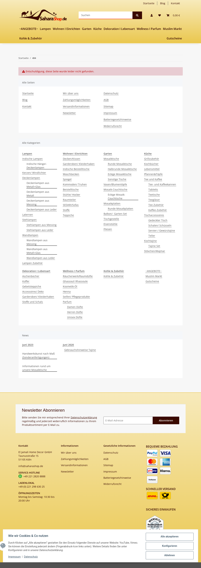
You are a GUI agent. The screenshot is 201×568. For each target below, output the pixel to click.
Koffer (25, 281)
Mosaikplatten (112, 203)
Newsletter (69, 113)
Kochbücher (151, 164)
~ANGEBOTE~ (154, 271)
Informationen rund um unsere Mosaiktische (36, 368)
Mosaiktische (111, 158)
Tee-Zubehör (156, 205)
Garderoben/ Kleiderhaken (79, 164)
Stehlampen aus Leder (40, 230)
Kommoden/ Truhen (75, 184)
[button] (151, 15)
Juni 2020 (68, 344)
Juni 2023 (27, 344)
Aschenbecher (30, 276)
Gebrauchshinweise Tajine (80, 350)
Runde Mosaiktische (120, 164)
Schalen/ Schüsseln (159, 225)
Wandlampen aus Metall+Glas (37, 250)
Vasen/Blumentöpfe (115, 184)
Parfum (67, 301)
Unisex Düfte (74, 317)
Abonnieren (166, 420)
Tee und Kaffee (153, 179)
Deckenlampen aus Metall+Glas (38, 184)
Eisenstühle (110, 224)
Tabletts (153, 189)
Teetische (154, 194)
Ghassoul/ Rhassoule (75, 281)
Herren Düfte (75, 312)
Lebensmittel (152, 169)
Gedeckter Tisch (157, 220)
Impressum (110, 113)
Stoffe (66, 210)
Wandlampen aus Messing (37, 242)
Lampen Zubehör (32, 263)
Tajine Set (154, 246)
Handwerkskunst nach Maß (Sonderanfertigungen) (38, 355)
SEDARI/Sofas (71, 205)
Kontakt (175, 3)
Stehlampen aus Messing (41, 225)
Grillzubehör (151, 158)
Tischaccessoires (154, 215)
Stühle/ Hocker (71, 194)
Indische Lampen (32, 158)
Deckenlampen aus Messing (38, 202)
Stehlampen (29, 219)
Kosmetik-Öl (70, 286)
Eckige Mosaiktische (119, 174)
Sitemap (108, 106)
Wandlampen (30, 235)
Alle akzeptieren (169, 537)
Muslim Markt (154, 276)
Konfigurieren (169, 546)
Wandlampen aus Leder (41, 258)
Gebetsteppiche (31, 286)
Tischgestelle (111, 219)
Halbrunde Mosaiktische (122, 169)
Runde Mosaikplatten (120, 208)
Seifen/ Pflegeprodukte (76, 296)
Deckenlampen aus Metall (38, 193)
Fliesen (108, 229)
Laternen (27, 214)
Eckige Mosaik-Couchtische (116, 196)
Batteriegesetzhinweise (117, 119)
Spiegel (67, 179)
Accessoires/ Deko (33, 291)
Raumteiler (69, 199)
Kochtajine (150, 240)
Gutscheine (152, 281)
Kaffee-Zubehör (157, 210)
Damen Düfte (75, 307)
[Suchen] (106, 15)
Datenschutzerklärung (84, 417)
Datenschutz (111, 93)
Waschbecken (71, 174)
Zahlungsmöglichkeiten (76, 100)
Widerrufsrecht (113, 126)
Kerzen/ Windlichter (34, 172)
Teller (151, 235)
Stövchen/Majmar (154, 251)
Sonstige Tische (117, 179)
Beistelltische (71, 189)
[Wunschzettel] (159, 15)
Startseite (148, 3)
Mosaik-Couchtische (115, 189)
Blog (162, 3)
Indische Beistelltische (76, 169)
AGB (106, 100)
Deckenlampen (31, 177)
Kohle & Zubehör (114, 276)
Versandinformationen (76, 106)
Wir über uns (70, 93)
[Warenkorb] (173, 15)
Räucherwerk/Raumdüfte (78, 276)
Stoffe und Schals (32, 301)
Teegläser (154, 199)
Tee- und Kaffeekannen (162, 184)
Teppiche (68, 215)
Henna (67, 291)
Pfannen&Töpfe (153, 174)
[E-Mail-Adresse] (128, 420)
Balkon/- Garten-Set (115, 213)
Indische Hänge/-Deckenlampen (37, 165)
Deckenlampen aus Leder (42, 209)
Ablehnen (169, 555)
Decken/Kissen (71, 158)
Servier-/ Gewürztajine (161, 230)
